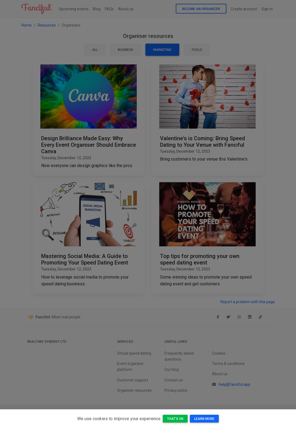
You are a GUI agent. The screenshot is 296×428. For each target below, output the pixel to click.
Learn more (204, 419)
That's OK (175, 419)
